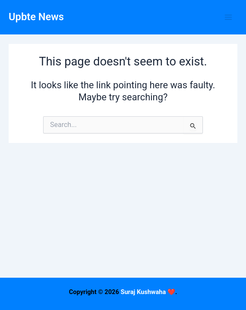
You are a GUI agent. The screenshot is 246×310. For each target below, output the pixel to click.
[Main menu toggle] (228, 17)
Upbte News (36, 17)
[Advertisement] (123, 249)
